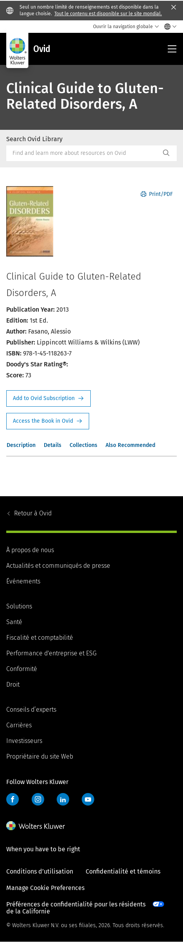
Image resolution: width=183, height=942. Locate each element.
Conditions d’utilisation (39, 871)
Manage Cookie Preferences (45, 888)
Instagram (38, 799)
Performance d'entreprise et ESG (51, 653)
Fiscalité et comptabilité (39, 637)
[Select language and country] (168, 26)
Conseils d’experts (31, 709)
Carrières (19, 725)
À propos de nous (30, 550)
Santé (14, 622)
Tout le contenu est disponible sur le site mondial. (108, 13)
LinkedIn (63, 799)
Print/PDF (157, 194)
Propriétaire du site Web (39, 756)
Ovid (33, 513)
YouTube (88, 799)
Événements (23, 581)
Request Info (48, 398)
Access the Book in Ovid (48, 421)
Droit (13, 684)
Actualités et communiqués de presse (58, 565)
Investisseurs (24, 741)
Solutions (19, 606)
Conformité (21, 669)
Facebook (12, 799)
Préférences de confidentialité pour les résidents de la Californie (75, 908)
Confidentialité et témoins (123, 871)
